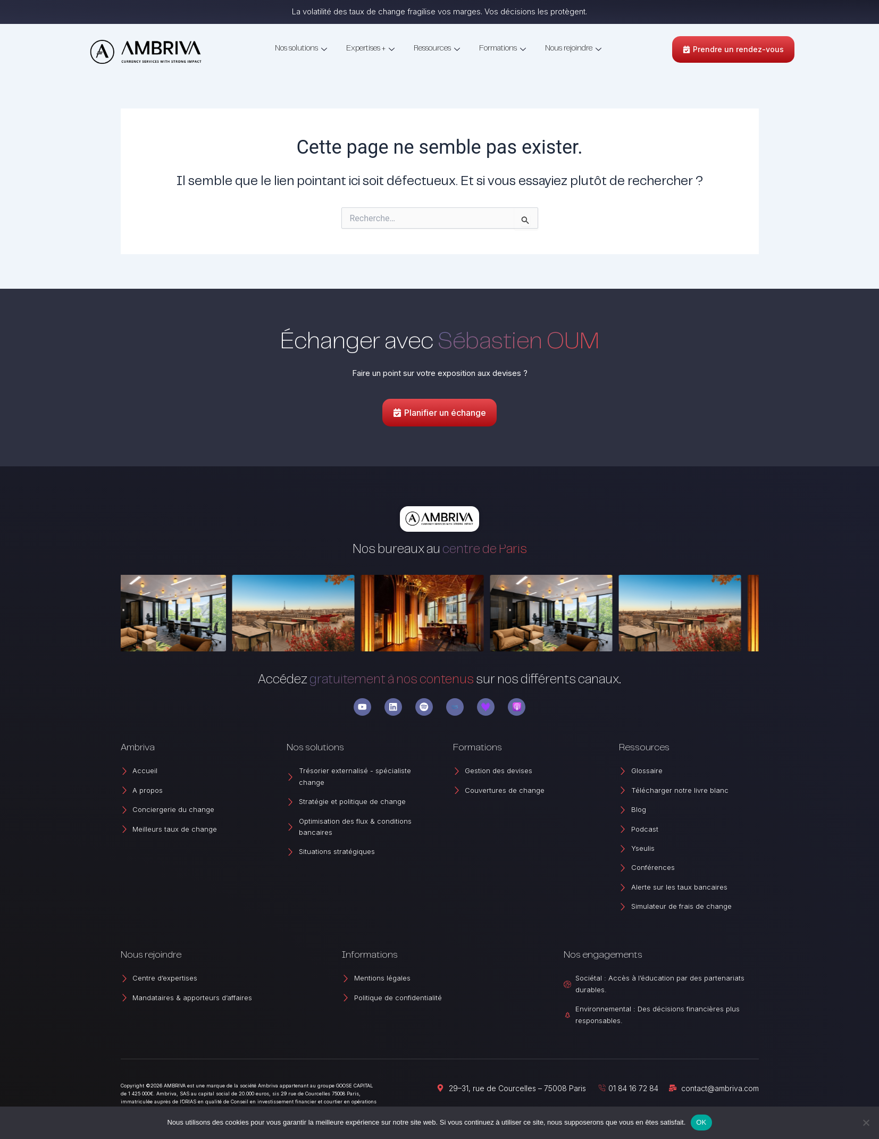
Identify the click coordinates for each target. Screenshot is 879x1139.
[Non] (865, 1122)
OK (701, 1122)
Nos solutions (301, 49)
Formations (502, 49)
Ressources (437, 49)
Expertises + (370, 49)
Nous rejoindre (573, 49)
